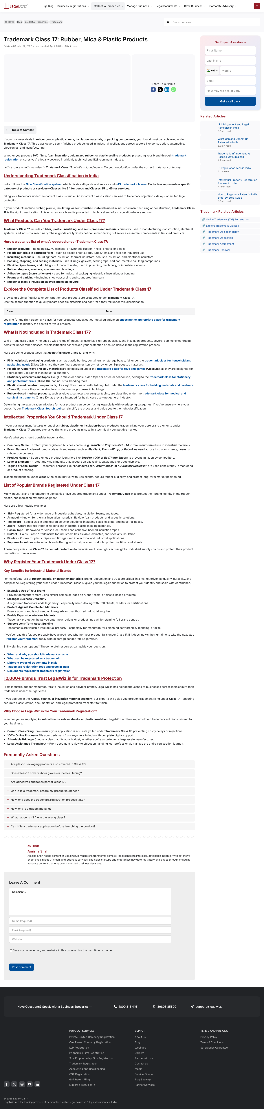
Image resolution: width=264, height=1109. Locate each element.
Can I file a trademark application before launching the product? (53, 826)
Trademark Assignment (220, 243)
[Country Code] (212, 70)
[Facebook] (153, 90)
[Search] (168, 22)
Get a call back (230, 101)
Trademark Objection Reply (222, 231)
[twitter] (14, 1084)
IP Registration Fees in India (234, 167)
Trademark (56, 22)
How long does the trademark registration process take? (48, 799)
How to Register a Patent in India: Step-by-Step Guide (238, 196)
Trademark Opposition (219, 237)
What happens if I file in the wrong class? (38, 817)
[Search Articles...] (212, 22)
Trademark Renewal (218, 249)
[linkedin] (37, 1084)
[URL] (90, 939)
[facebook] (7, 1084)
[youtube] (30, 1084)
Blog (19, 22)
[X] (160, 90)
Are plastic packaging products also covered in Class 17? (48, 764)
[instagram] (22, 1084)
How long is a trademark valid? (31, 808)
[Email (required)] (90, 930)
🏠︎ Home (9, 22)
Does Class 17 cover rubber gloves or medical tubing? (46, 773)
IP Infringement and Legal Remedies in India (233, 126)
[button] (20, 130)
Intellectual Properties (36, 22)
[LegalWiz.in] (16, 4)
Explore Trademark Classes (222, 225)
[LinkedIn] (167, 90)
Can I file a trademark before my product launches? (45, 791)
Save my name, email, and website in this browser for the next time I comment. (64, 950)
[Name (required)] (90, 921)
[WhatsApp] (173, 90)
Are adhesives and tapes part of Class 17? (38, 782)
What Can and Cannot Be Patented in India (233, 140)
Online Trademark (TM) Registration (227, 219)
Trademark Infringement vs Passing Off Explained (234, 155)
